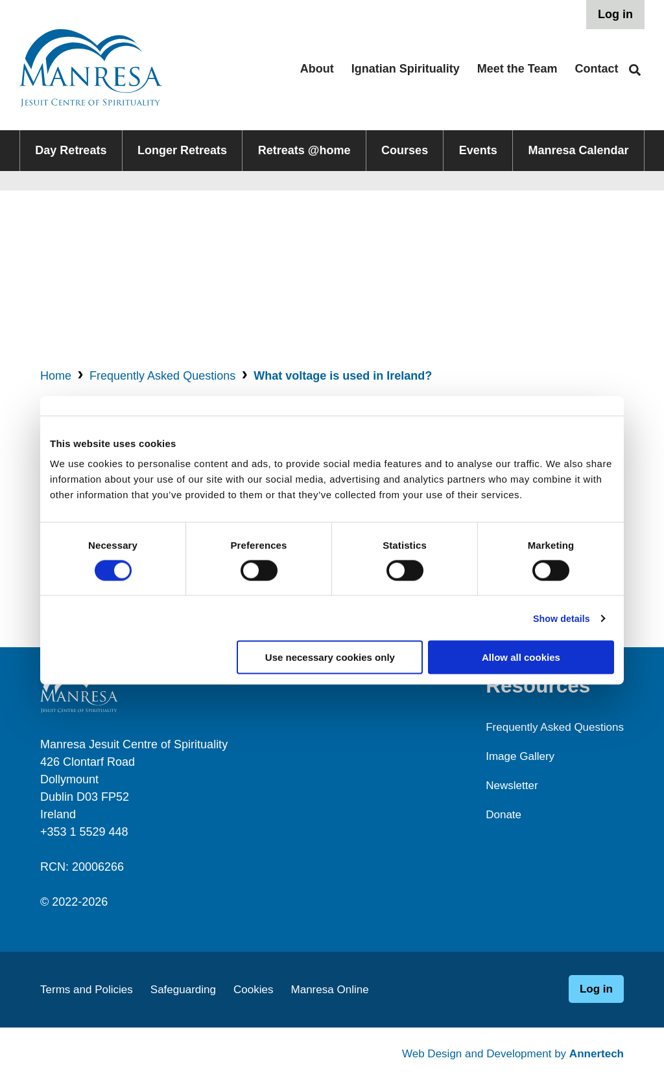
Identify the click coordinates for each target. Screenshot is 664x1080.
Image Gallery (514, 756)
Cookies (264, 989)
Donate (497, 814)
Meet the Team (517, 68)
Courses (404, 150)
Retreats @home (304, 150)
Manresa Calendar (578, 150)
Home (55, 375)
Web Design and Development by (506, 1053)
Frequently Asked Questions (162, 375)
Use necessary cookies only (330, 657)
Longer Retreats (182, 150)
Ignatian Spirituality (405, 68)
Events (478, 150)
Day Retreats (70, 150)
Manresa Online (343, 989)
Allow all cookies (521, 657)
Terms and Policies (89, 989)
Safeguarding (190, 989)
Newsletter (505, 785)
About (317, 68)
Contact (597, 68)
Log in (615, 14)
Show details (559, 617)
